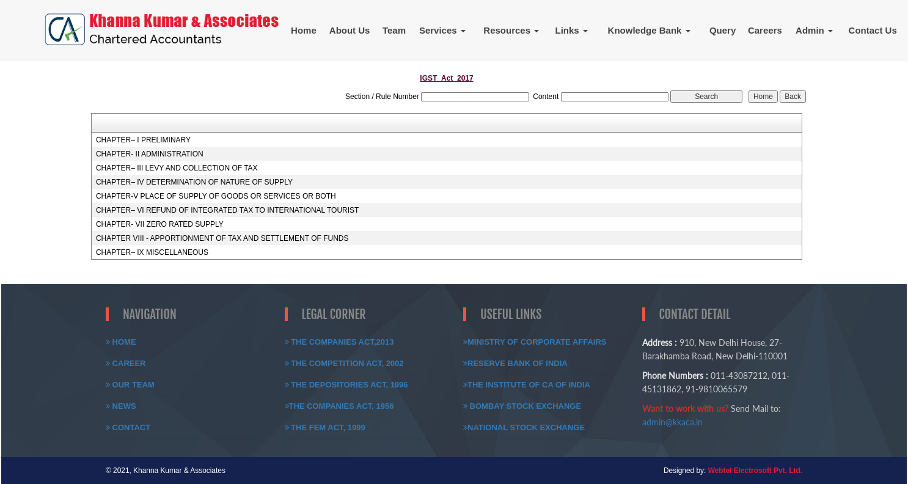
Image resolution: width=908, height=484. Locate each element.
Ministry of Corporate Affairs (535, 341)
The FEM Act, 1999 (325, 427)
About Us (349, 30)
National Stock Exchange (524, 427)
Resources (511, 30)
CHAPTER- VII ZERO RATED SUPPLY (160, 224)
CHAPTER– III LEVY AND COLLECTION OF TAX (177, 168)
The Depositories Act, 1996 (346, 384)
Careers (765, 30)
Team (394, 30)
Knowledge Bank (649, 30)
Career (126, 363)
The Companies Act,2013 (339, 341)
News (121, 406)
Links (571, 30)
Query (722, 30)
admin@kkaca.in (672, 422)
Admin (814, 30)
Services (442, 30)
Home (304, 30)
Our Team (130, 384)
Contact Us (873, 30)
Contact (128, 427)
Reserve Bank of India (515, 363)
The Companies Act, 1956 (339, 406)
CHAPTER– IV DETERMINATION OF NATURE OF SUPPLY (194, 182)
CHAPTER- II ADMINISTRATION (149, 154)
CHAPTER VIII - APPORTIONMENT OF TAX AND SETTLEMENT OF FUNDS (222, 238)
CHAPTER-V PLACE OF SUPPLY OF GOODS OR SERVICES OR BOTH (216, 196)
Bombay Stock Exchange (522, 406)
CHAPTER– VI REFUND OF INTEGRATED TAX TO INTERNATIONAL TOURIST (227, 210)
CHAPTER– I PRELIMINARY (143, 140)
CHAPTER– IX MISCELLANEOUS (152, 252)
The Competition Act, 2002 (344, 363)
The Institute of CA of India (526, 384)
